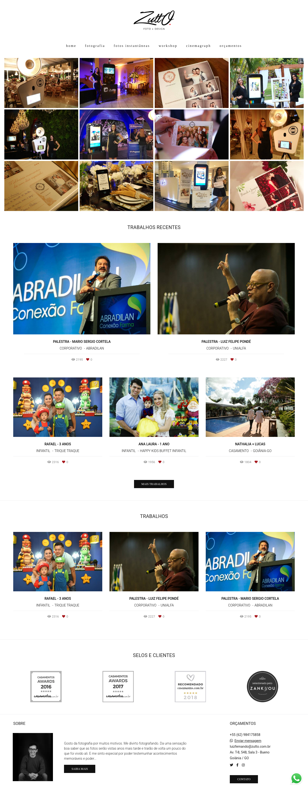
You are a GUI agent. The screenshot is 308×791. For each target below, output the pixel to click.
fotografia (95, 46)
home (71, 46)
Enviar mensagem (247, 740)
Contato (243, 779)
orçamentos (231, 46)
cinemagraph (198, 46)
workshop (168, 46)
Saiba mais (79, 769)
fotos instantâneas (132, 46)
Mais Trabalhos (154, 484)
